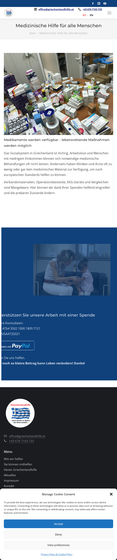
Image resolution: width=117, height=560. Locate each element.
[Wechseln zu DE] (84, 15)
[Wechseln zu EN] (91, 15)
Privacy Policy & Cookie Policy (56, 554)
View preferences (58, 545)
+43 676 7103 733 (92, 9)
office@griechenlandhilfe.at (56, 9)
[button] (111, 494)
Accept (58, 523)
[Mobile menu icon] (109, 12)
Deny (58, 534)
